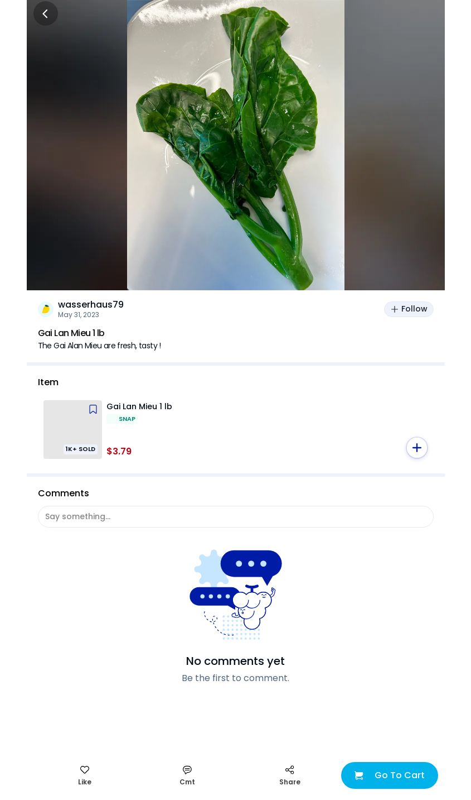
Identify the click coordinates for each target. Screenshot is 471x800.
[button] (417, 448)
